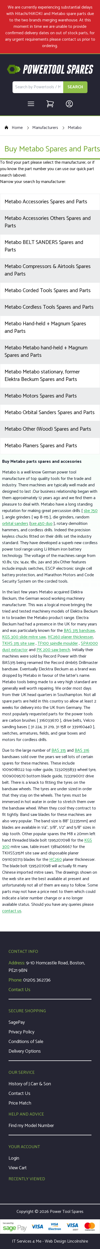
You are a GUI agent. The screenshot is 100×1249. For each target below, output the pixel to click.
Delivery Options (25, 1051)
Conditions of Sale (26, 1042)
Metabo (75, 128)
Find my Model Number (31, 1126)
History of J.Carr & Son (30, 1084)
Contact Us (19, 990)
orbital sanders (15, 523)
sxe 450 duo (42, 523)
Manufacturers (45, 128)
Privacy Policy (21, 1032)
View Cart (18, 1168)
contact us (71, 39)
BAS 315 (58, 750)
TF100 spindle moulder (58, 643)
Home (13, 128)
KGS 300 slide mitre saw (24, 637)
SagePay (17, 1022)
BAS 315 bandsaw (79, 630)
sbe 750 (91, 510)
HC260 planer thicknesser (70, 637)
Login (14, 1158)
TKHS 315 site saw (18, 643)
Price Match (20, 1103)
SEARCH (75, 87)
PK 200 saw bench (53, 650)
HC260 (55, 859)
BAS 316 (82, 750)
